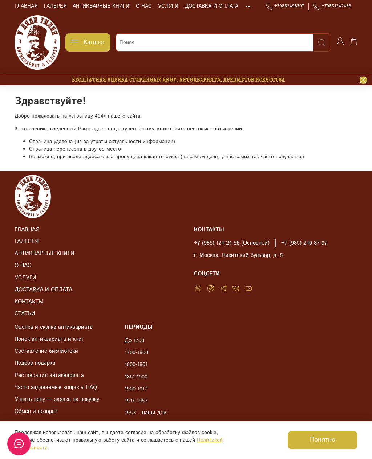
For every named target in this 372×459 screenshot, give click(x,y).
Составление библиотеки (46, 351)
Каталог (88, 42)
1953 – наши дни (146, 413)
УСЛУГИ (168, 6)
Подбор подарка (35, 363)
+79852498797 (285, 6)
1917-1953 (136, 401)
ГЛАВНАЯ (26, 6)
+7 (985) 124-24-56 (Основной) (232, 243)
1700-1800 (136, 353)
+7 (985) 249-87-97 (304, 243)
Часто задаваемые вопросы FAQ (56, 388)
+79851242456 (332, 6)
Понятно (322, 439)
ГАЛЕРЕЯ (55, 6)
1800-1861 (136, 365)
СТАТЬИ (25, 314)
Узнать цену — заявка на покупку (57, 399)
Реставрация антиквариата (49, 376)
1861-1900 (136, 377)
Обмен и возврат (36, 411)
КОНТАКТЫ (29, 302)
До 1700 (134, 341)
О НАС (144, 6)
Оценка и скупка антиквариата (54, 327)
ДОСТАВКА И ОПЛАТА (211, 6)
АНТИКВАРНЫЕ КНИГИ (101, 6)
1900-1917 (136, 389)
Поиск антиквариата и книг (49, 339)
